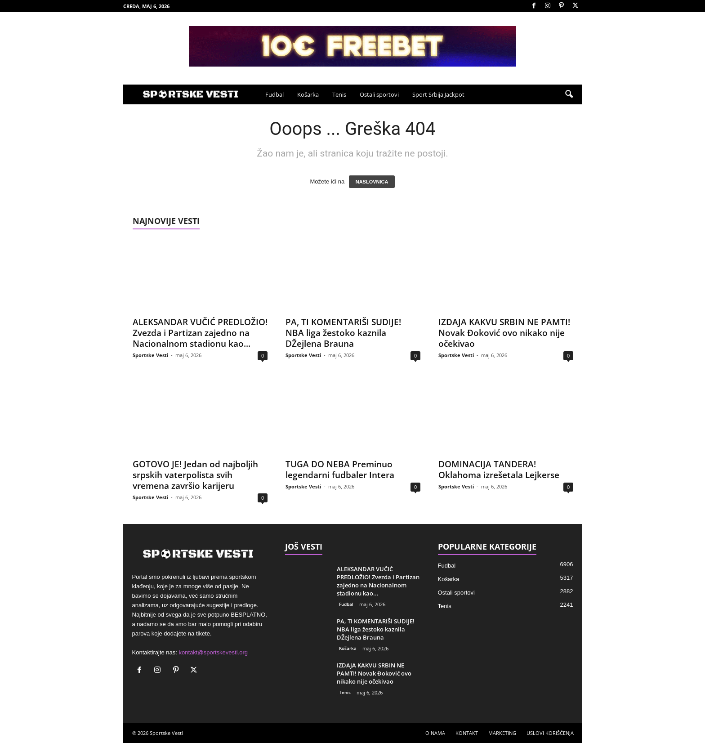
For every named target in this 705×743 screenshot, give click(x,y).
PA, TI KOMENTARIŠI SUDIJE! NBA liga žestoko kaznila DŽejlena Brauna (343, 332)
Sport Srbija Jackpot (438, 94)
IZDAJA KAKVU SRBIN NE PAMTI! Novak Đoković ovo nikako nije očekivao (504, 332)
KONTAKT (466, 733)
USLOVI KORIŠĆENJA (550, 733)
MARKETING (502, 733)
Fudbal (274, 94)
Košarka (308, 94)
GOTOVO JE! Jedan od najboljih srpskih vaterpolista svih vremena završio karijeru (195, 475)
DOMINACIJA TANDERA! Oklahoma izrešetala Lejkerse (498, 469)
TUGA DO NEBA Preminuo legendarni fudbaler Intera (340, 469)
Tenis (339, 94)
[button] (569, 94)
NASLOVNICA (372, 181)
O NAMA (435, 733)
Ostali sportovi (379, 94)
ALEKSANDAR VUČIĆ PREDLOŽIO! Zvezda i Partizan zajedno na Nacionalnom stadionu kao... (200, 332)
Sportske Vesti (150, 355)
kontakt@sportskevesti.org (213, 652)
